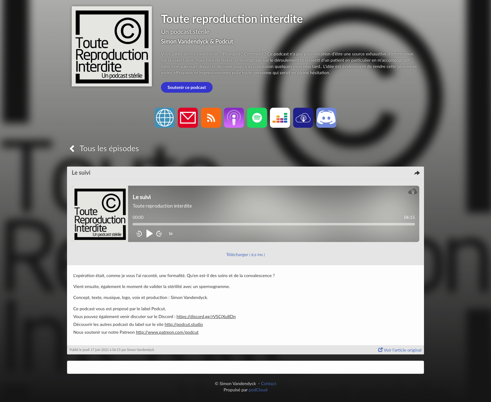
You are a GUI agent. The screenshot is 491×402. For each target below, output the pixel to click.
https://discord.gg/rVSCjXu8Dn (206, 316)
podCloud (258, 389)
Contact (268, 383)
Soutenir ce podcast (187, 87)
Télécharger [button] (245, 254)
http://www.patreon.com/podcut (167, 332)
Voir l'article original (399, 350)
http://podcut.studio (184, 324)
